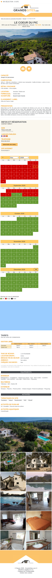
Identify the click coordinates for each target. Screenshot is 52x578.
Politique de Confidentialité (26, 571)
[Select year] (24, 157)
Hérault (24, 18)
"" (4, 400)
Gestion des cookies (26, 573)
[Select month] (14, 157)
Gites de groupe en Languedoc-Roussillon (11, 18)
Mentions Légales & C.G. (26, 569)
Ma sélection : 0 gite (11, 1)
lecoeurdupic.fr (5, 150)
